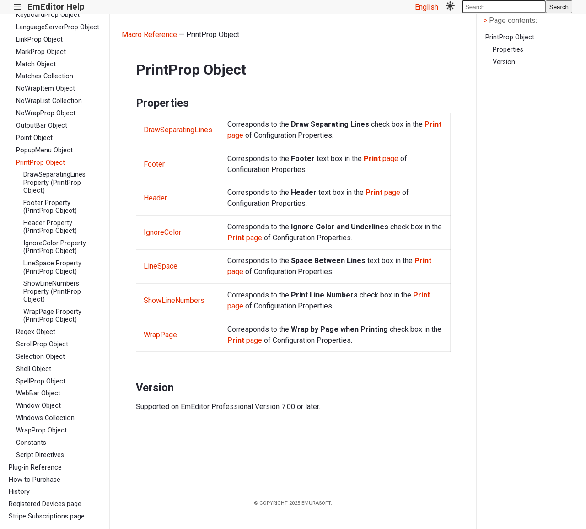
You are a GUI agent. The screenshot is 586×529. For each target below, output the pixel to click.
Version (504, 62)
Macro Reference (149, 34)
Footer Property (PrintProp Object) (50, 207)
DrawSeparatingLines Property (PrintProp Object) (54, 182)
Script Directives (40, 455)
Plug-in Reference (35, 467)
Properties (508, 50)
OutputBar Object (41, 126)
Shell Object (33, 369)
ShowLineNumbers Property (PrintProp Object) (52, 291)
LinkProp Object (39, 39)
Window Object (38, 406)
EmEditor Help (56, 6)
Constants (31, 443)
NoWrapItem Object (45, 88)
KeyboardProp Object (48, 15)
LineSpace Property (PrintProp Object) (52, 267)
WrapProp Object (41, 430)
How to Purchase (34, 480)
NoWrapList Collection (49, 101)
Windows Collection (45, 418)
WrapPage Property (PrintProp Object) (52, 316)
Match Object (36, 64)
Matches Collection (44, 76)
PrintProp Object (40, 163)
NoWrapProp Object (45, 113)
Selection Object (40, 357)
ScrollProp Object (42, 344)
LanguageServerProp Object (57, 27)
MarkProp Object (41, 52)
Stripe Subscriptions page (47, 516)
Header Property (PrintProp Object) (50, 227)
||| (17, 7)
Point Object (34, 138)
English (426, 7)
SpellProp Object (40, 381)
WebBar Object (38, 393)
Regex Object (35, 332)
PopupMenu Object (44, 150)
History (19, 492)
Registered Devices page (45, 504)
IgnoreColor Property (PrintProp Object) (54, 247)
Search (559, 7)
